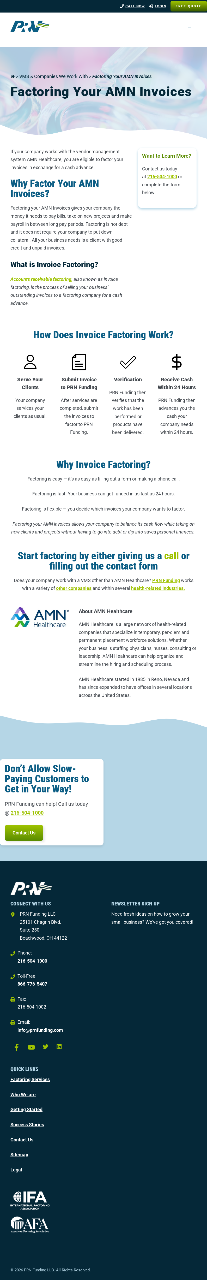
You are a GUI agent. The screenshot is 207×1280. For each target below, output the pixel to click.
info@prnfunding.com (40, 1030)
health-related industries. (158, 588)
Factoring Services (30, 1079)
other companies (74, 588)
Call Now (135, 6)
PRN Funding (166, 580)
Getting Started (26, 1109)
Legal (16, 1169)
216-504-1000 (162, 176)
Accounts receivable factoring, (41, 279)
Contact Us (24, 832)
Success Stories (27, 1124)
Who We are (23, 1094)
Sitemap (19, 1154)
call (171, 556)
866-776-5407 (32, 984)
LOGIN (161, 6)
